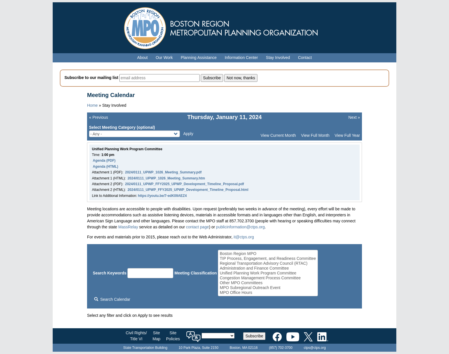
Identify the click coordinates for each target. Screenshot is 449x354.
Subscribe (254, 336)
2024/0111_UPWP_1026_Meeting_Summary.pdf (163, 172)
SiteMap (156, 336)
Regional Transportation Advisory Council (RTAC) (267, 263)
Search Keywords (110, 273)
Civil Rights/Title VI (136, 336)
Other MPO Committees (267, 282)
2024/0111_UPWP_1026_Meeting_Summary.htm (166, 178)
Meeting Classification (195, 273)
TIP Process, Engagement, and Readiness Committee (267, 258)
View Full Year (347, 135)
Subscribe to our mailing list (91, 77)
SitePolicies (173, 336)
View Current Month (278, 135)
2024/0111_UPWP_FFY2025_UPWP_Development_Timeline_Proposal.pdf (184, 184)
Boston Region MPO (267, 253)
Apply (188, 133)
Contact (305, 57)
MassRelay (128, 227)
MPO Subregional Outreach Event (267, 287)
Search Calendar (112, 299)
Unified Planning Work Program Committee (267, 273)
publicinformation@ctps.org (240, 227)
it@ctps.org (244, 237)
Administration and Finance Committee (267, 268)
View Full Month (315, 135)
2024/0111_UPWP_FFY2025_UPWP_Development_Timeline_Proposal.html (187, 190)
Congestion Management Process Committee (267, 278)
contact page (197, 227)
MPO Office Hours (267, 292)
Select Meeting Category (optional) (122, 127)
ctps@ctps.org (315, 348)
